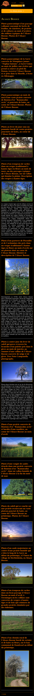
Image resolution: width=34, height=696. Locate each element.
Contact (22, 3)
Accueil (13, 3)
